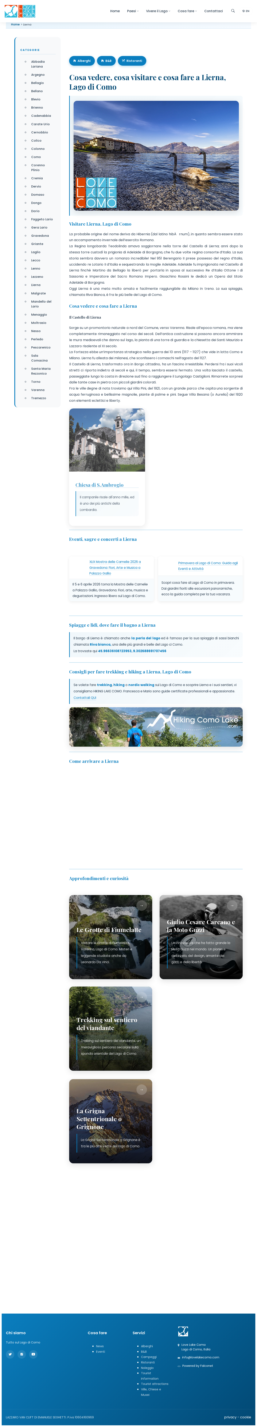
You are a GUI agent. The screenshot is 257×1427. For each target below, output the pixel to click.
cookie (245, 1417)
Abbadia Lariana (38, 64)
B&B (106, 61)
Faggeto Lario (42, 219)
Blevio (35, 99)
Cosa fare (187, 11)
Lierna (35, 285)
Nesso (36, 331)
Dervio (36, 186)
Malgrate (38, 293)
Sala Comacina (39, 358)
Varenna (37, 390)
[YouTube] (33, 1354)
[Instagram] (21, 1354)
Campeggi (149, 1357)
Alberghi (82, 61)
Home (115, 11)
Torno (35, 382)
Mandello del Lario (41, 304)
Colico (36, 140)
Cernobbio (39, 132)
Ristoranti (132, 61)
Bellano (37, 91)
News (100, 1346)
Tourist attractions (154, 1384)
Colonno (38, 149)
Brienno (37, 107)
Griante (37, 244)
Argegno (38, 75)
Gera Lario (39, 227)
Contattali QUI (85, 698)
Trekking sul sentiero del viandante (107, 1023)
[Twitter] (10, 1354)
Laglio (35, 252)
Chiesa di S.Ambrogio (99, 489)
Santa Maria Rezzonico (41, 371)
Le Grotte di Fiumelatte (109, 930)
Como (36, 157)
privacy (230, 1417)
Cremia (37, 178)
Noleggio (147, 1368)
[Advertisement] (128, 1214)
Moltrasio (38, 323)
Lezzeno (37, 277)
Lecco (35, 260)
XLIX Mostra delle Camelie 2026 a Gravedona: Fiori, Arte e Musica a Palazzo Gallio (115, 568)
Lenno (35, 268)
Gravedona (40, 236)
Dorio (35, 211)
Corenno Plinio (38, 167)
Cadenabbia (41, 116)
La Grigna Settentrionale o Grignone (99, 1118)
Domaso (37, 195)
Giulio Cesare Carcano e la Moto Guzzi (201, 926)
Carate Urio (40, 124)
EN (245, 11)
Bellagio (37, 83)
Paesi (133, 11)
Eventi (100, 1352)
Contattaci (213, 11)
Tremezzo (38, 398)
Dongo (36, 203)
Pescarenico (41, 347)
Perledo (37, 339)
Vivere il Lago (158, 11)
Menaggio (39, 315)
